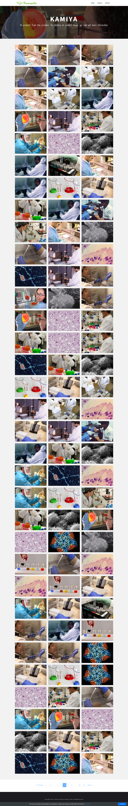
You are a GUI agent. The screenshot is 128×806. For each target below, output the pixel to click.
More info (87, 804)
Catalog (99, 3)
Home (92, 3)
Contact (107, 3)
